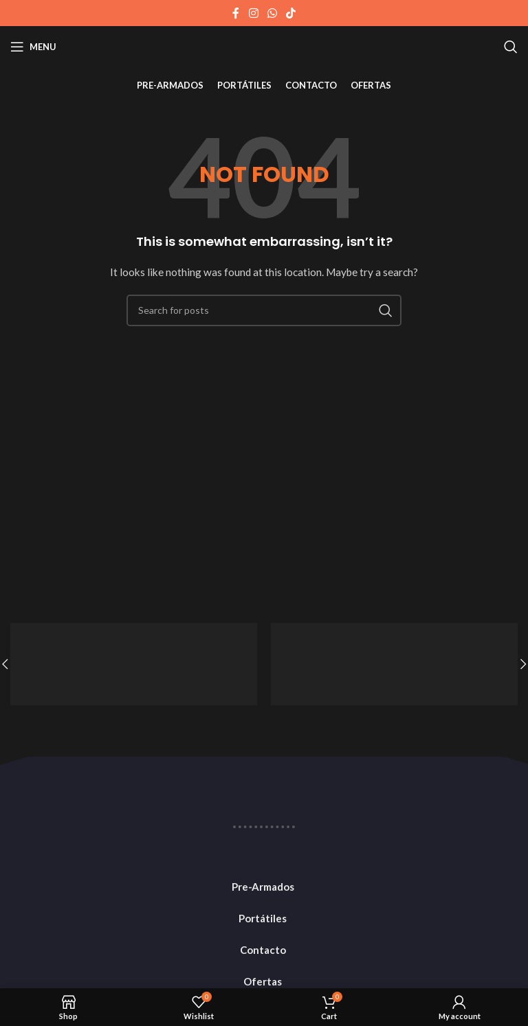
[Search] (511, 46)
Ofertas (262, 981)
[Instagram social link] (253, 13)
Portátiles (263, 918)
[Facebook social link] (236, 13)
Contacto (263, 950)
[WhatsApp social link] (272, 13)
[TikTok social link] (291, 13)
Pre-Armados (263, 886)
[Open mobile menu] (33, 46)
